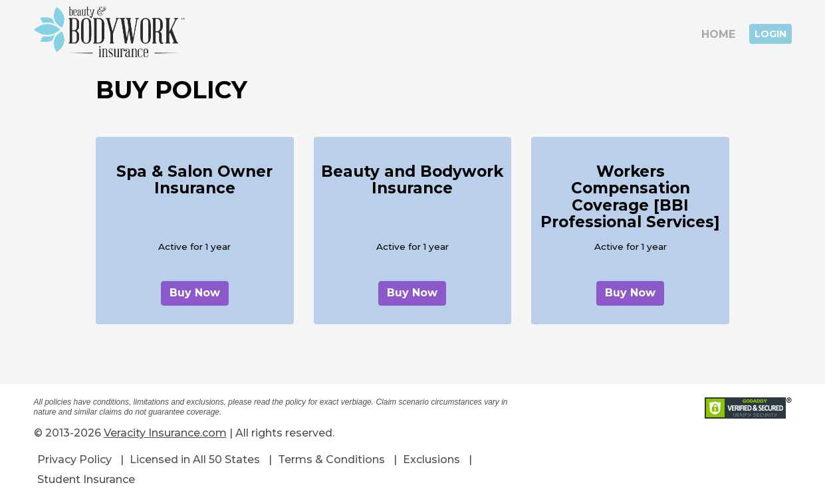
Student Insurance (86, 479)
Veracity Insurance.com (165, 433)
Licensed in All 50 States (195, 459)
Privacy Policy (74, 459)
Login (770, 34)
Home (718, 34)
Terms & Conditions (331, 459)
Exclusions (431, 459)
